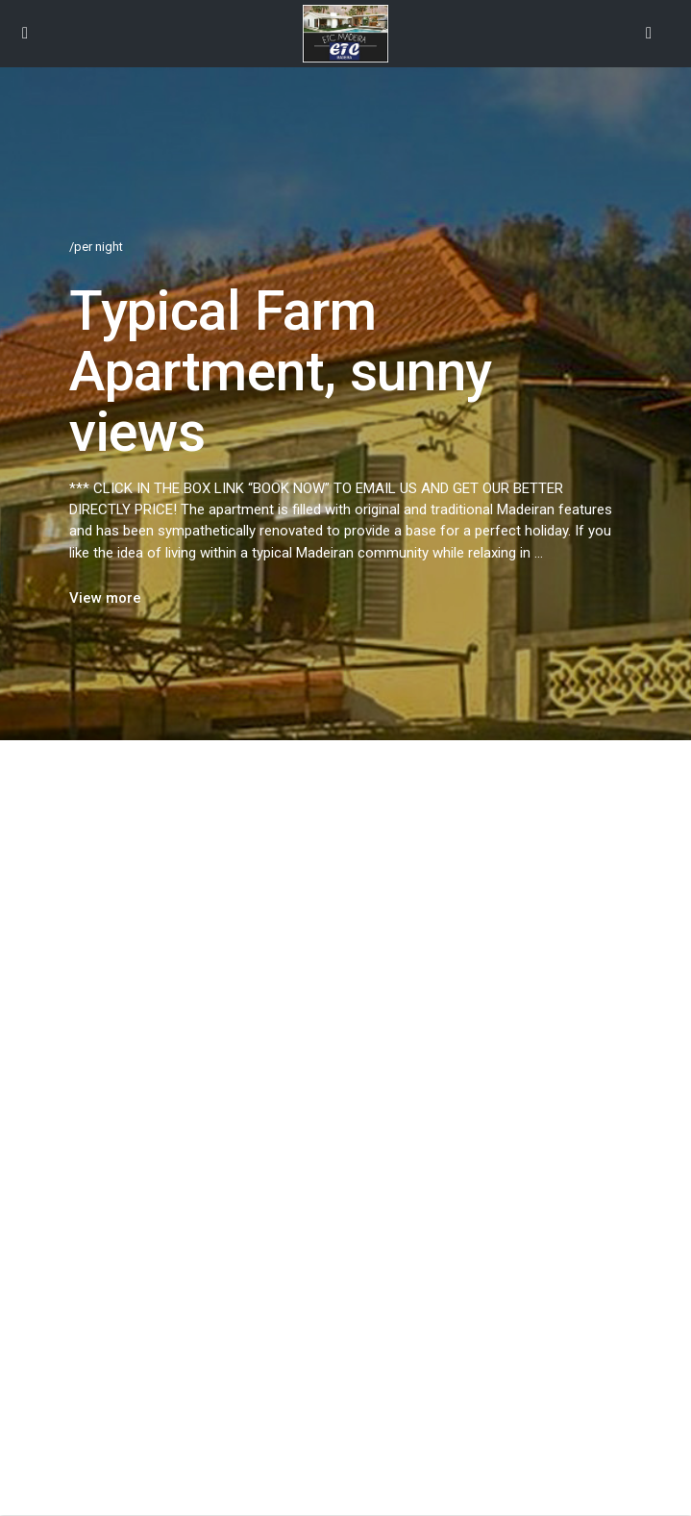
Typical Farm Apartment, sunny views (280, 371)
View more (105, 598)
